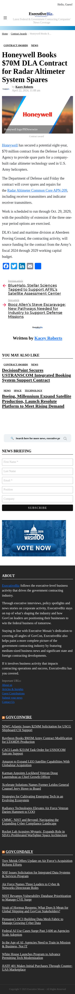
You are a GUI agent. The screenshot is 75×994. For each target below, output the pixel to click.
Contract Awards (16, 364)
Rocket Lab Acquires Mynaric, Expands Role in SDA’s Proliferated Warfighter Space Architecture (34, 833)
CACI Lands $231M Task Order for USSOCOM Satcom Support (34, 751)
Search (65, 439)
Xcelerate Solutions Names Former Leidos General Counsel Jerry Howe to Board (35, 786)
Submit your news (12, 697)
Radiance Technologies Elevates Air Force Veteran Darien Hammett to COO (35, 810)
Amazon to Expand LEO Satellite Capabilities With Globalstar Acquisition (36, 763)
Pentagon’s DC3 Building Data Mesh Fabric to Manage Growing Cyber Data (32, 921)
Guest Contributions (13, 693)
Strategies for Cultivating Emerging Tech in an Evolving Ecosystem (32, 798)
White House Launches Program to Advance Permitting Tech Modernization (31, 956)
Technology (33, 390)
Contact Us (8, 701)
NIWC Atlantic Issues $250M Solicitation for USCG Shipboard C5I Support (36, 728)
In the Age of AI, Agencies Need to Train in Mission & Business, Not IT (36, 944)
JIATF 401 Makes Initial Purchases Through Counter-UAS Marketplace (37, 967)
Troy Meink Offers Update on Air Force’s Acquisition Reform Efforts (37, 862)
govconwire (19, 717)
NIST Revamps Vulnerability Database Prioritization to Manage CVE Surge (36, 897)
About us (7, 685)
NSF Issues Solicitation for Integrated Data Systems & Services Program (36, 874)
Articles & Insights (12, 689)
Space (17, 390)
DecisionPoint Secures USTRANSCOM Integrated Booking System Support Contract (36, 375)
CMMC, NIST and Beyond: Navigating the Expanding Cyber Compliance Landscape (30, 821)
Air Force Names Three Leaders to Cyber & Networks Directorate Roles (31, 886)
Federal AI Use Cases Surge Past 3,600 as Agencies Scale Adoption (35, 932)
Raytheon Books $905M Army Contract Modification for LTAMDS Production (37, 740)
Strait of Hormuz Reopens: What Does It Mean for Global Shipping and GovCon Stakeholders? (35, 909)
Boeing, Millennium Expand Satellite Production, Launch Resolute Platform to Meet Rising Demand (36, 401)
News (34, 364)
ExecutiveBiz (11, 585)
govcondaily (19, 852)
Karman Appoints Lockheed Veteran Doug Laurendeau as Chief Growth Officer (30, 775)
